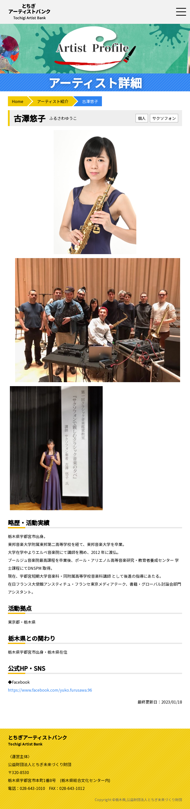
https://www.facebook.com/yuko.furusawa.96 (50, 690)
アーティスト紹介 (52, 101)
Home (17, 101)
